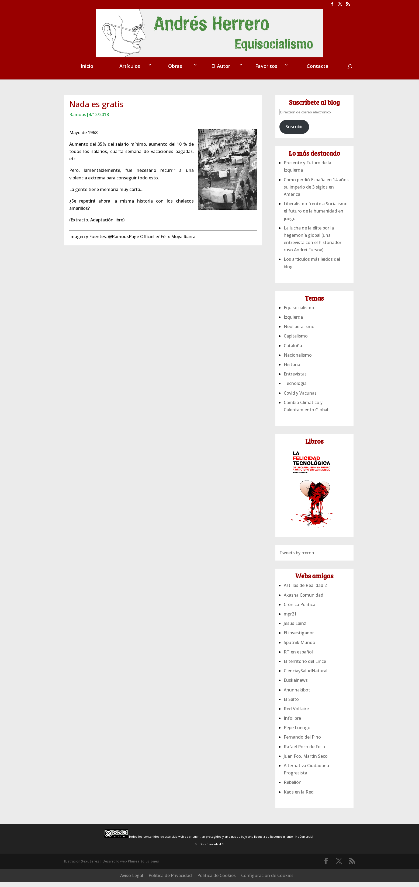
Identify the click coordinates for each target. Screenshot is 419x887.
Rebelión (293, 798)
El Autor (220, 82)
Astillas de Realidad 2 (305, 601)
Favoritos (266, 82)
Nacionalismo (298, 371)
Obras (175, 82)
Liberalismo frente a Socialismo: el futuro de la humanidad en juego (316, 227)
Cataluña (293, 362)
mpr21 (290, 630)
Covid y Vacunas (300, 409)
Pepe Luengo (297, 744)
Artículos (129, 82)
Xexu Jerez (90, 877)
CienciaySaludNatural (305, 687)
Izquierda (293, 333)
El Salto (291, 715)
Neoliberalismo (299, 343)
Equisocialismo (299, 324)
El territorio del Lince (305, 677)
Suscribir (294, 143)
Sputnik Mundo (299, 659)
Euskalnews (296, 696)
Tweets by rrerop (296, 569)
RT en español (298, 668)
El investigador (299, 649)
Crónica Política (299, 621)
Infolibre (292, 734)
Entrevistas (295, 390)
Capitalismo (296, 352)
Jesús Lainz (295, 639)
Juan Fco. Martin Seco (306, 772)
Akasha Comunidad (303, 611)
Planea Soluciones (143, 877)
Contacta (317, 82)
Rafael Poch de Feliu (304, 763)
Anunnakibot (297, 706)
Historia (292, 381)
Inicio (87, 82)
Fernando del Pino (302, 753)
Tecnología (295, 399)
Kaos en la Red (299, 808)
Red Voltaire (296, 725)
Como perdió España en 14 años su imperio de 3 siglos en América (316, 203)
